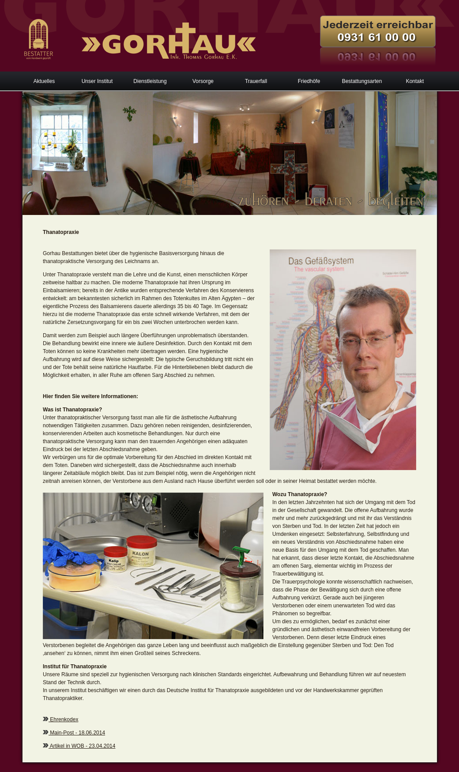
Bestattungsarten (362, 81)
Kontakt (415, 81)
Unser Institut (97, 81)
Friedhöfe (309, 81)
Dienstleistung (149, 81)
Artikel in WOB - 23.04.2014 (82, 746)
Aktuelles (44, 81)
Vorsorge (203, 81)
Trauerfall (256, 81)
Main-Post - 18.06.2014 (77, 733)
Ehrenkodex (63, 719)
